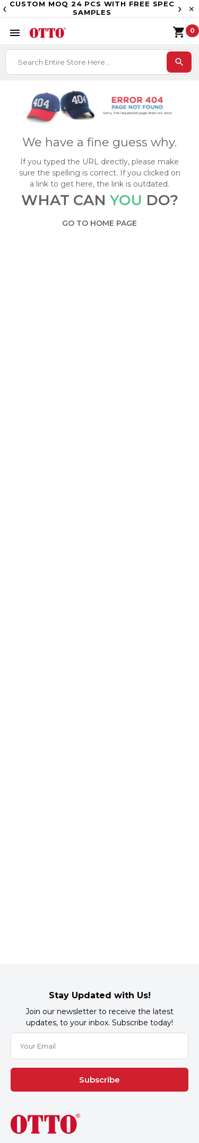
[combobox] (87, 62)
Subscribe (99, 1080)
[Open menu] (15, 31)
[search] (179, 62)
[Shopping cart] (173, 30)
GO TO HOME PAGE (99, 223)
